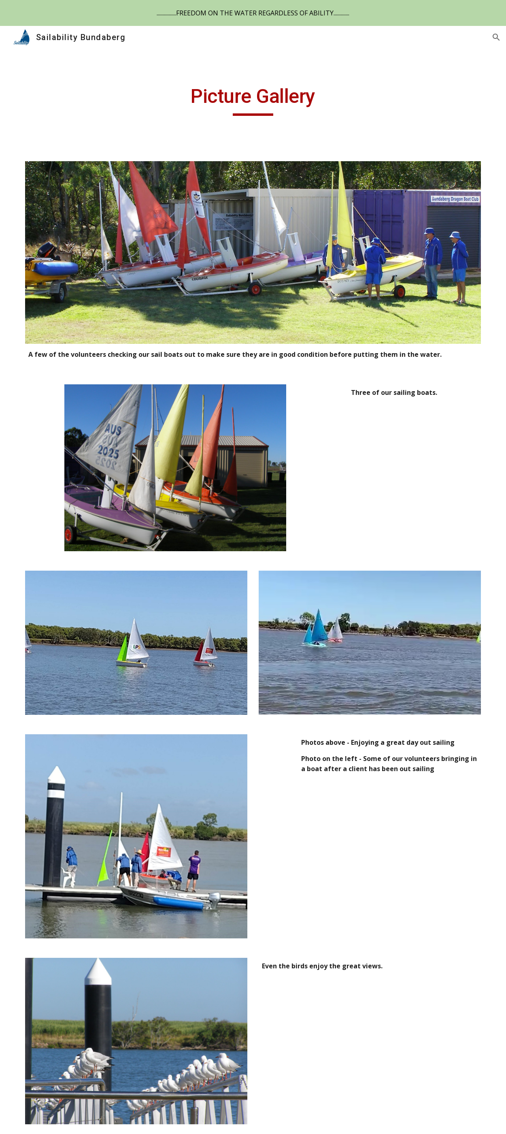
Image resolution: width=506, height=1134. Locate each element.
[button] (496, 37)
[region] (253, 13)
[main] (253, 100)
